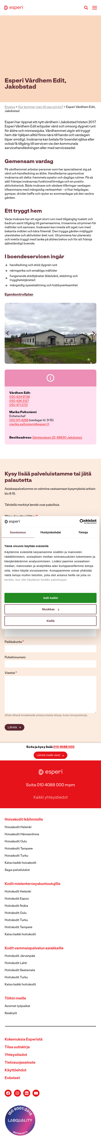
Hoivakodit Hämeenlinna (22, 834)
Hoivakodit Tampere (19, 848)
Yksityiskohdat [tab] (50, 532)
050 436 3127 (19, 401)
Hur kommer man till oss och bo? (40, 107)
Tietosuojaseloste (20, 1063)
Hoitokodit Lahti (16, 963)
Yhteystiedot (16, 1055)
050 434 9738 (19, 397)
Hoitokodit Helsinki (18, 891)
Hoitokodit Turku (16, 920)
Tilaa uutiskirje (17, 1047)
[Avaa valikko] (94, 8)
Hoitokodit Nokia (16, 906)
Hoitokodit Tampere (18, 927)
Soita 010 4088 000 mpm (50, 785)
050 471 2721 (18, 405)
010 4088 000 (63, 747)
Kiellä (50, 620)
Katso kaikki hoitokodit (20, 934)
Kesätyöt (11, 1013)
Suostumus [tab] (18, 532)
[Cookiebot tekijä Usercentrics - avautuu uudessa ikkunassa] (80, 521)
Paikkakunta (14, 642)
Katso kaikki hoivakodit (20, 863)
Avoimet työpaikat (17, 1006)
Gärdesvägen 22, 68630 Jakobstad (57, 437)
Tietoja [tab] (83, 532)
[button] (50, 333)
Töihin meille (15, 998)
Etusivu (10, 107)
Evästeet (12, 1078)
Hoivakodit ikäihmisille (24, 820)
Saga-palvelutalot (17, 870)
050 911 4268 (18, 420)
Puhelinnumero (15, 657)
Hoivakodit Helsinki (18, 827)
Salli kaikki (50, 597)
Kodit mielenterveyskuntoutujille (32, 884)
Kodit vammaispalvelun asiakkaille (34, 948)
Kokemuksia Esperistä (24, 1039)
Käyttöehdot (15, 1070)
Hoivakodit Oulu (16, 841)
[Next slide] (93, 333)
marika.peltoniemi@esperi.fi (29, 424)
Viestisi (11, 673)
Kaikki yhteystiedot (50, 798)
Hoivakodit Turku (16, 855)
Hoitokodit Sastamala (20, 970)
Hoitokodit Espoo (17, 898)
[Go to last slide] (8, 333)
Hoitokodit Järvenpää (20, 956)
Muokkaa (50, 609)
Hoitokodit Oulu (16, 913)
